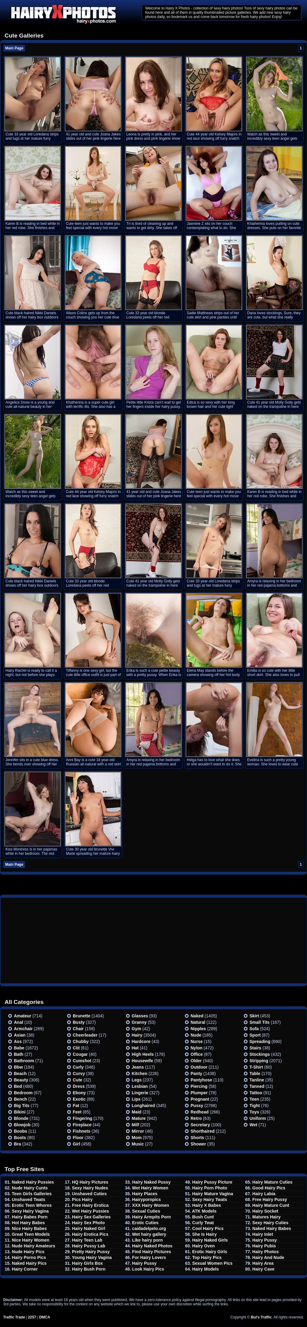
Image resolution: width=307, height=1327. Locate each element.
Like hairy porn (147, 1240)
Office (197, 1054)
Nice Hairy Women (30, 1240)
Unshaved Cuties (89, 1193)
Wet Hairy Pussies (90, 1211)
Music (138, 1144)
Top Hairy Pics (207, 1257)
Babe (19, 1047)
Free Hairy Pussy (269, 1199)
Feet (77, 1111)
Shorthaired (203, 1131)
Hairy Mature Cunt (270, 1205)
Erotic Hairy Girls (209, 1251)
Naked (197, 1015)
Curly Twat (203, 1222)
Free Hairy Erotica (90, 1205)
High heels (143, 1054)
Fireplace (82, 1124)
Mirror (138, 1131)
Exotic (79, 1099)
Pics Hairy (82, 1199)
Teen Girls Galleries (32, 1193)
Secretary (200, 1124)
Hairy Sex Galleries (91, 1216)
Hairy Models (205, 1269)
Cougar (80, 1054)
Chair (78, 1028)
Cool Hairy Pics (208, 1228)
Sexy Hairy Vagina (30, 1211)
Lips (136, 1099)
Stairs (256, 1047)
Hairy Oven (203, 1245)
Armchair (23, 1028)
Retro (196, 1118)
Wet (253, 1124)
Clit (76, 1047)
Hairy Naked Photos (152, 1245)
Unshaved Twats (28, 1199)
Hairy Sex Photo (88, 1222)
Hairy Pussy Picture (212, 1182)
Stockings (260, 1054)
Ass (18, 1041)
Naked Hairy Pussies (33, 1182)
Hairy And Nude (268, 1257)
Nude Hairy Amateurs (33, 1245)
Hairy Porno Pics (29, 1257)
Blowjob (22, 1124)
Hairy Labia (263, 1193)
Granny (139, 1022)
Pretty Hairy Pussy (91, 1251)
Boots (20, 1137)
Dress (79, 1086)
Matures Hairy (266, 1216)
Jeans (138, 1067)
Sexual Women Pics (212, 1263)
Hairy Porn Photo (209, 1187)
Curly (78, 1067)
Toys (254, 1111)
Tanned (257, 1086)
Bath (18, 1054)
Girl (76, 1144)
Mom (137, 1137)
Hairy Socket (265, 1211)
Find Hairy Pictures (151, 1251)
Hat (135, 1047)
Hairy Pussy (144, 1263)
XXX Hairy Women (150, 1205)
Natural (198, 1022)
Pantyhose (201, 1079)
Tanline (257, 1079)
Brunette (82, 1015)
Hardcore (141, 1041)
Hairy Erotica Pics (90, 1234)
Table (255, 1073)
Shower (198, 1144)
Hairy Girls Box (87, 1263)
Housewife (142, 1060)
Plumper (199, 1092)
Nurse (197, 1041)
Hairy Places (144, 1193)
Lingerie (140, 1092)
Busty (79, 1022)
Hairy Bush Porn (89, 1269)
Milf (135, 1124)
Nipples (198, 1028)
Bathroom (24, 1060)
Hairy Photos (265, 1251)
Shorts (197, 1137)
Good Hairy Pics (268, 1187)
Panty (196, 1073)
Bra (17, 1144)
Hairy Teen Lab (87, 1240)
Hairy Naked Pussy (151, 1182)
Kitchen (139, 1073)
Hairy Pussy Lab (88, 1245)
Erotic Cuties (145, 1222)
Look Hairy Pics (148, 1269)
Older (196, 1060)
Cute (77, 1079)
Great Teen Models (31, 1234)
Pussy (197, 1105)
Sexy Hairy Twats (209, 1199)
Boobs (20, 1131)
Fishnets (82, 1131)
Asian (20, 1035)
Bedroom (23, 1092)
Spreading (260, 1041)
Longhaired (143, 1105)
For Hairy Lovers (149, 1257)
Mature (139, 1118)
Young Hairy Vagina (92, 1257)
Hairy (137, 1035)
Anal (18, 1022)
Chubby (81, 1041)
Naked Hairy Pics (29, 1263)
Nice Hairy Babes (29, 1228)
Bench (20, 1099)
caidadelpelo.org (149, 1228)
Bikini (20, 1111)
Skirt (254, 1015)
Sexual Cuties (146, 1211)
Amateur (22, 1015)
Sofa (254, 1028)
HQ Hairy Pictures (90, 1182)
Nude (196, 1035)
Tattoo (256, 1092)
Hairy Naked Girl (88, 1228)
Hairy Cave (263, 1269)
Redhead (200, 1111)
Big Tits (22, 1105)
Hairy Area (263, 1263)
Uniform (258, 1118)
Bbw (18, 1067)
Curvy (79, 1073)
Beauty (21, 1079)
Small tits (260, 1022)
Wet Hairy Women (150, 1187)
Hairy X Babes (206, 1205)
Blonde (21, 1118)
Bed (18, 1086)
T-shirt (256, 1067)
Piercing (199, 1086)
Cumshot (82, 1060)
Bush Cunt (203, 1216)
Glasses (140, 1015)
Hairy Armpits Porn (151, 1216)
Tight (255, 1105)
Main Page (14, 48)
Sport (255, 1035)
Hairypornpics (146, 1199)
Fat (76, 1105)
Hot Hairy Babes (28, 1222)
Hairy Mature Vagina (212, 1193)
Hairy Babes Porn (30, 1216)
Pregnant (200, 1099)
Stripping (259, 1060)
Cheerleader (85, 1035)
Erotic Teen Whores (32, 1205)
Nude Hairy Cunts (30, 1187)
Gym (136, 1028)
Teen (254, 1099)
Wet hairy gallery (149, 1234)
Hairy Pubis (264, 1245)
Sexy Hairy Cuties (270, 1222)
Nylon (197, 1047)
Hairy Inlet (262, 1234)
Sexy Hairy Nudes (90, 1187)
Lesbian (140, 1086)
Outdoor (199, 1067)
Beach (20, 1073)
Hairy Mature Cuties (272, 1182)
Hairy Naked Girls (210, 1240)
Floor (78, 1137)
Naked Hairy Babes (271, 1228)
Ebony (79, 1092)
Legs (137, 1079)
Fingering (82, 1118)
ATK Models (204, 1211)
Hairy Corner (25, 1269)
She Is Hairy (204, 1234)
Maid (137, 1111)
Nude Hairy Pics (28, 1251)
